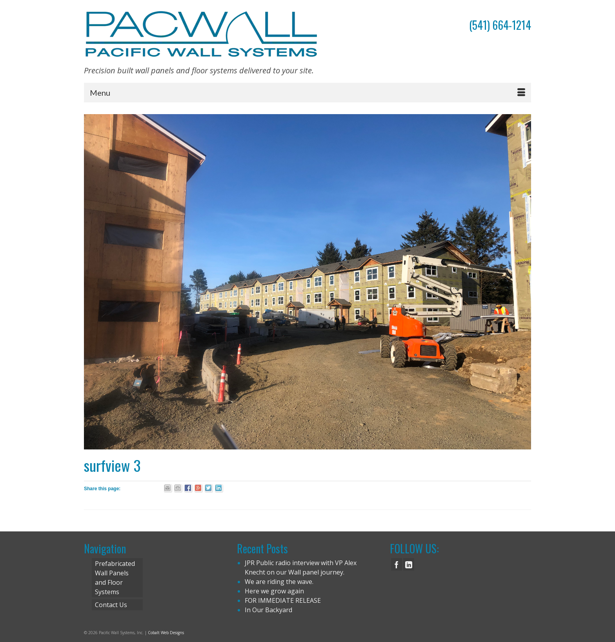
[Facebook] (396, 564)
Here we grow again (274, 591)
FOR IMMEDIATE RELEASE (283, 600)
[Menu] (307, 92)
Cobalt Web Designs (166, 632)
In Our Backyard (268, 610)
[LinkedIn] (408, 564)
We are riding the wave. (279, 581)
